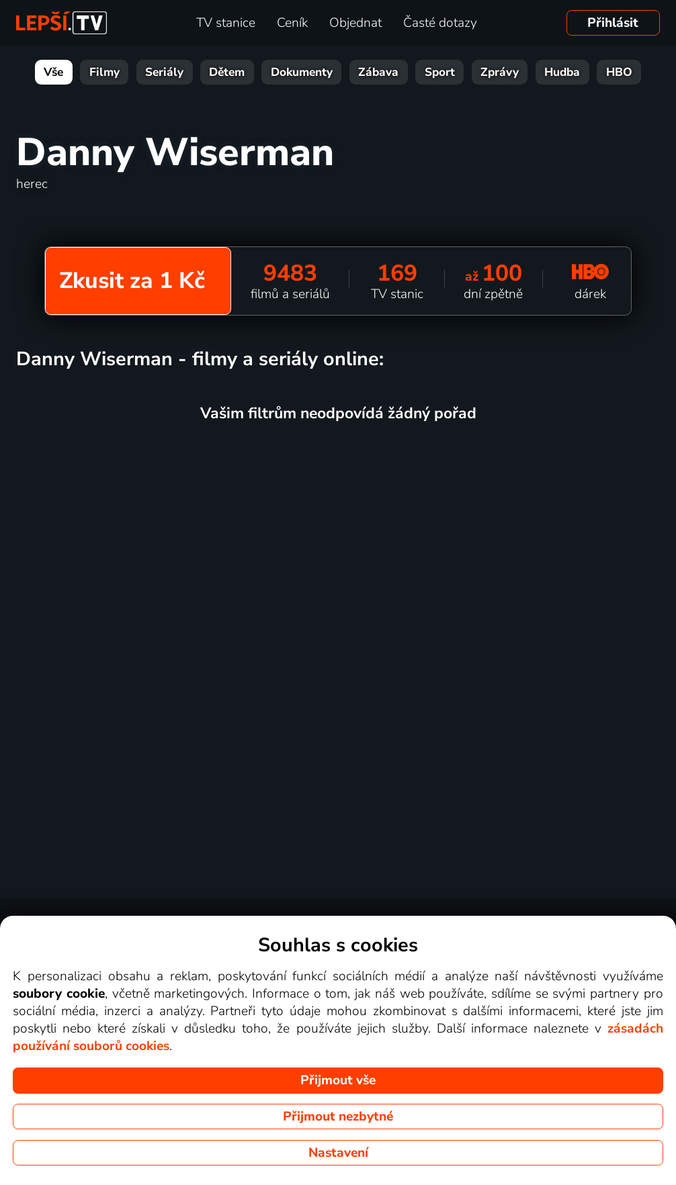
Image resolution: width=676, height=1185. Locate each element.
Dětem (227, 72)
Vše (53, 72)
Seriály (164, 72)
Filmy (104, 72)
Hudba (562, 72)
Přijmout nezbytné (338, 1116)
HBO (619, 72)
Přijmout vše (338, 1080)
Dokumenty (302, 72)
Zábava (378, 72)
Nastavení (338, 1153)
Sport (440, 72)
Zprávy (499, 72)
